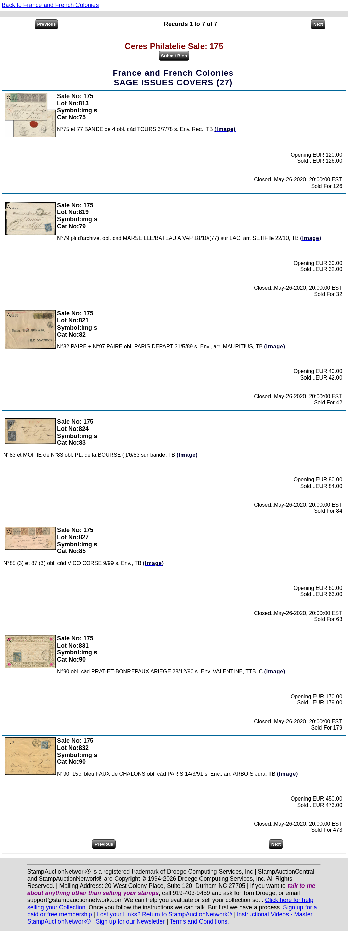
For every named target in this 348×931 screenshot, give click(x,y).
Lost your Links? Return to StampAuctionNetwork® (164, 914)
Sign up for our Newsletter (129, 921)
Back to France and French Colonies (50, 5)
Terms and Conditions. (199, 921)
